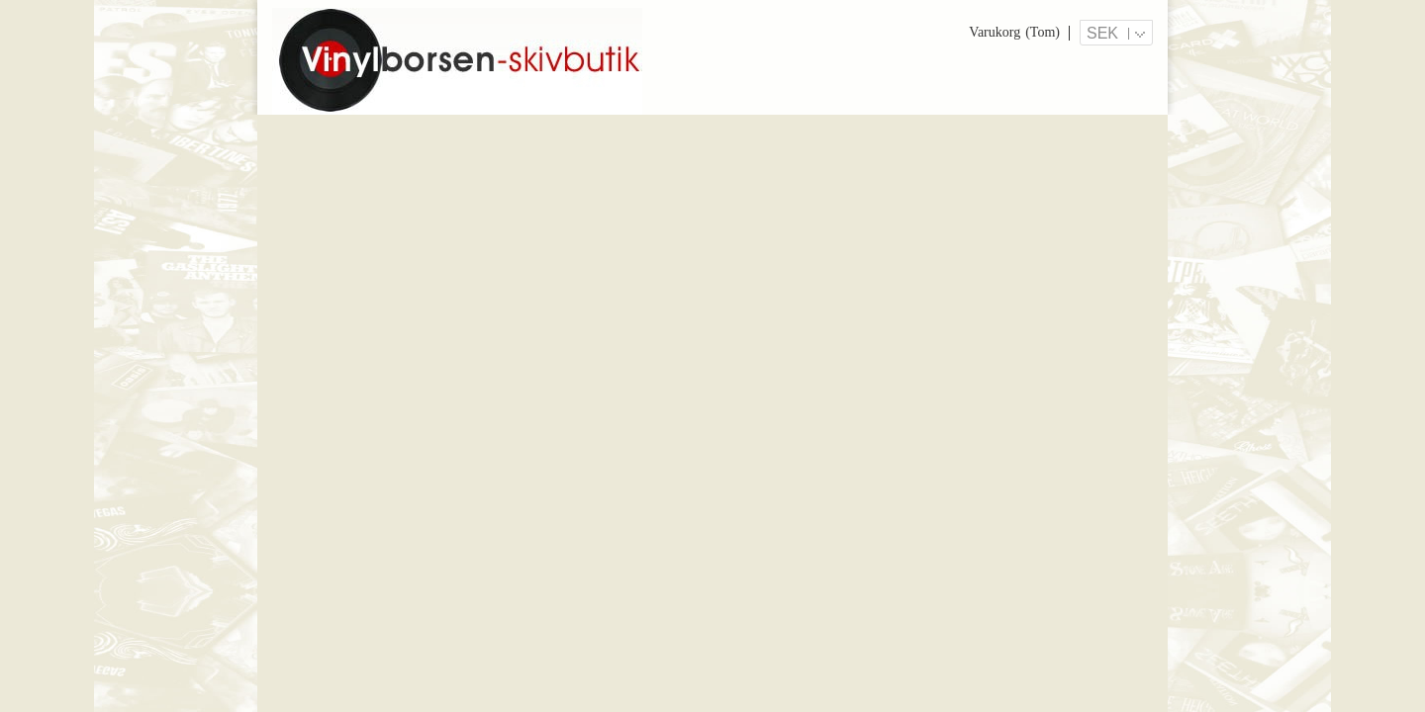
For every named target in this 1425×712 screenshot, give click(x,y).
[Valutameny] (1116, 32)
